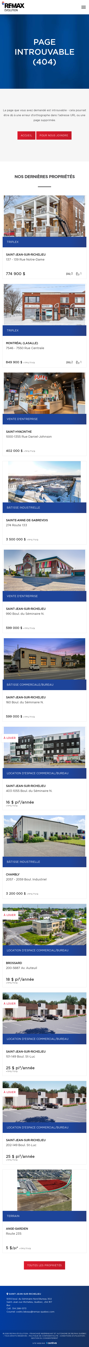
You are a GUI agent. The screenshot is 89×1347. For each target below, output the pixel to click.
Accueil (26, 135)
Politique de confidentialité (43, 1336)
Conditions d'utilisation (72, 1336)
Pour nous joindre (54, 135)
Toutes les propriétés (44, 1265)
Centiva (51, 1343)
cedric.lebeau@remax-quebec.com (35, 1312)
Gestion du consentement (44, 1338)
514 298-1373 (19, 1309)
